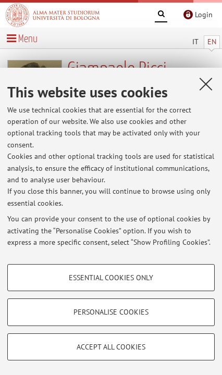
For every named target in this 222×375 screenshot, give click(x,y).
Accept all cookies (111, 347)
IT (195, 41)
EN (211, 41)
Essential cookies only (111, 277)
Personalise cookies (111, 312)
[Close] (206, 84)
